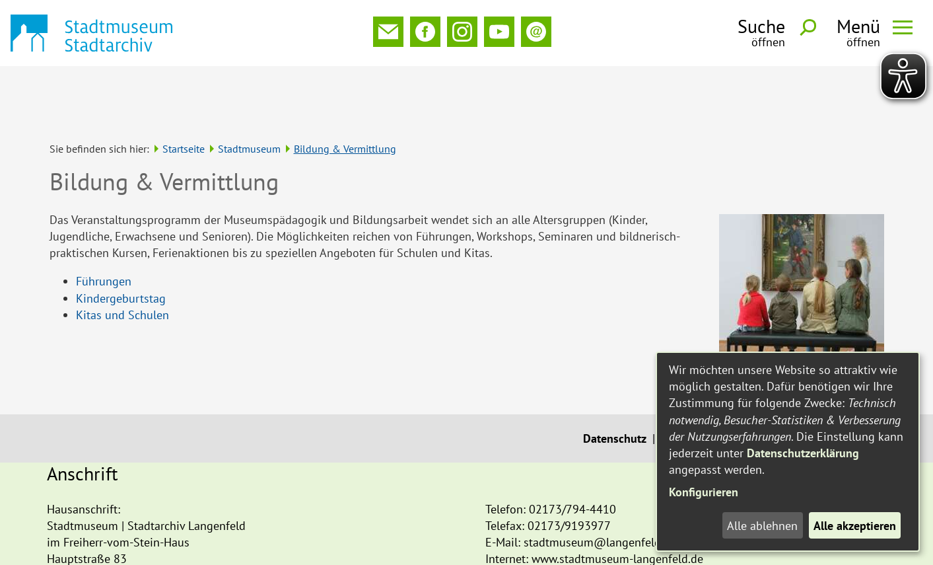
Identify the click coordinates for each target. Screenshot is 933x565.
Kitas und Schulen (122, 255)
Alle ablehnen (762, 525)
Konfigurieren (703, 492)
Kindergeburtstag (121, 238)
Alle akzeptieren (854, 525)
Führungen (103, 221)
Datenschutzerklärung (803, 453)
